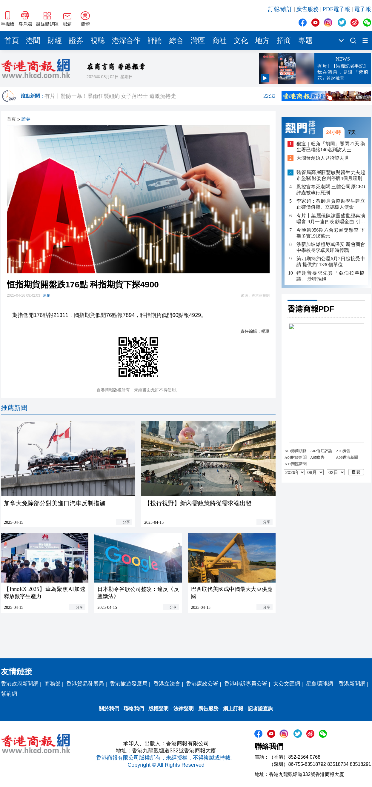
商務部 (52, 684)
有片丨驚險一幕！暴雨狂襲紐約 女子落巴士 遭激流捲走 (160, 96)
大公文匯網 (286, 684)
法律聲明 (183, 708)
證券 (76, 40)
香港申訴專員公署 (245, 684)
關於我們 (109, 708)
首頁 (11, 40)
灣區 (198, 40)
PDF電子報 (336, 9)
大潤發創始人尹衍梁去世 (322, 158)
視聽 (97, 40)
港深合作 (126, 40)
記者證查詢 (260, 708)
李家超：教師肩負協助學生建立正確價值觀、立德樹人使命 (330, 204)
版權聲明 (158, 708)
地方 (262, 40)
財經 (54, 40)
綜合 (176, 40)
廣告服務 (307, 9)
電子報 (362, 9)
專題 (305, 40)
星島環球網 (319, 684)
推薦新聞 (14, 408)
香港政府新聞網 (20, 684)
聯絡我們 (134, 708)
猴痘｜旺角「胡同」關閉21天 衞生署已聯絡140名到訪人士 (330, 146)
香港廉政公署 (202, 684)
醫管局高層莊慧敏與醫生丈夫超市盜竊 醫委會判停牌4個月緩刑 (330, 175)
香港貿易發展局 (85, 684)
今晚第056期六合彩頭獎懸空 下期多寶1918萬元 (330, 232)
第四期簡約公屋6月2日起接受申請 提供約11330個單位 (330, 261)
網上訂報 (233, 708)
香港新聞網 (352, 684)
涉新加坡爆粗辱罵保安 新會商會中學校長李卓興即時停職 (330, 247)
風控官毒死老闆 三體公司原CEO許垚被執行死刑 (330, 189)
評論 (155, 40)
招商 (284, 40)
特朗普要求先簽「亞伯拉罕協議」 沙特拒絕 (330, 275)
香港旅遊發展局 (128, 684)
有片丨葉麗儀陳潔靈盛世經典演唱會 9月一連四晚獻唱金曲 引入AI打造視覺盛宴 (330, 219)
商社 (219, 40)
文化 (241, 40)
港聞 (33, 40)
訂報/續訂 (280, 9)
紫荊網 (9, 694)
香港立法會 (166, 684)
